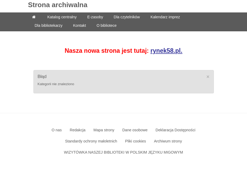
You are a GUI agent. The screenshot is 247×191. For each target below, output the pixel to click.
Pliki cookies (135, 141)
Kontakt (79, 25)
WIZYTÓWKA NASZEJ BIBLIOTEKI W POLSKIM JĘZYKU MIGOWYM (123, 152)
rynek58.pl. (166, 50)
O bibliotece (107, 25)
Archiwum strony (168, 141)
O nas (56, 130)
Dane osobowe (135, 130)
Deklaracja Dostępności (175, 130)
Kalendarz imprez (165, 17)
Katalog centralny (62, 17)
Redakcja (78, 130)
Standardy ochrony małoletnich (91, 141)
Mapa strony (103, 130)
